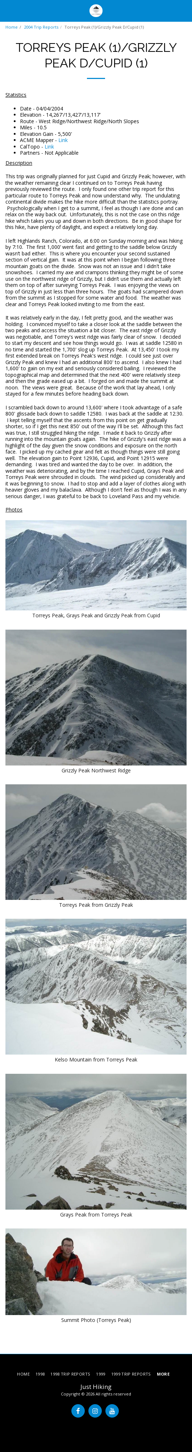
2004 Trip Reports (41, 27)
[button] (8, 10)
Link (63, 140)
